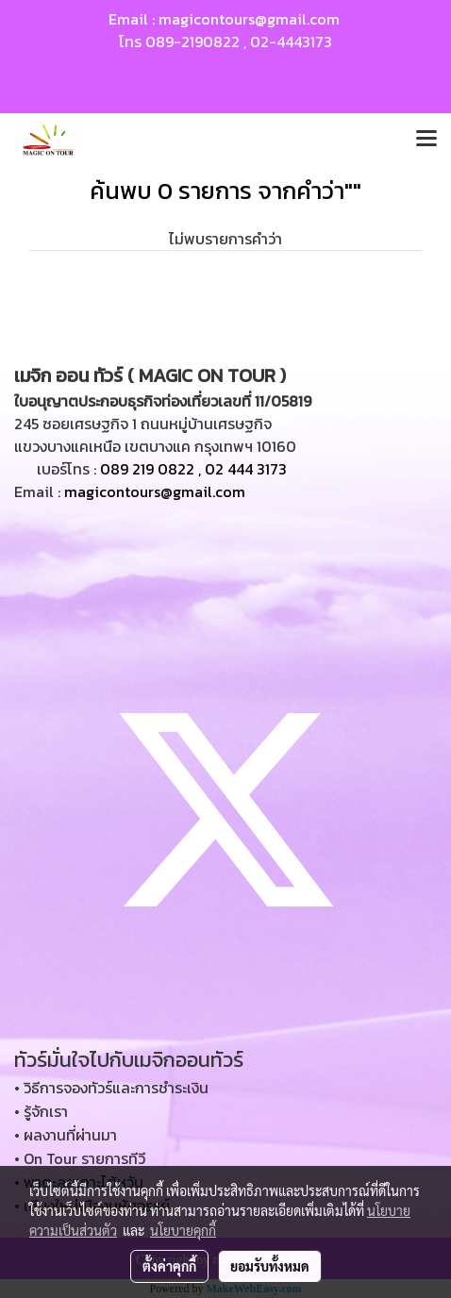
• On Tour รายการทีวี (79, 1158)
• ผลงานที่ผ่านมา (65, 1134)
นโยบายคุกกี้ (183, 1230)
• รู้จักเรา (41, 1111)
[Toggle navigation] (426, 139)
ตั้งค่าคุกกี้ (169, 1265)
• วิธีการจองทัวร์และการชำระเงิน (111, 1087)
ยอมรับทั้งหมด (269, 1265)
